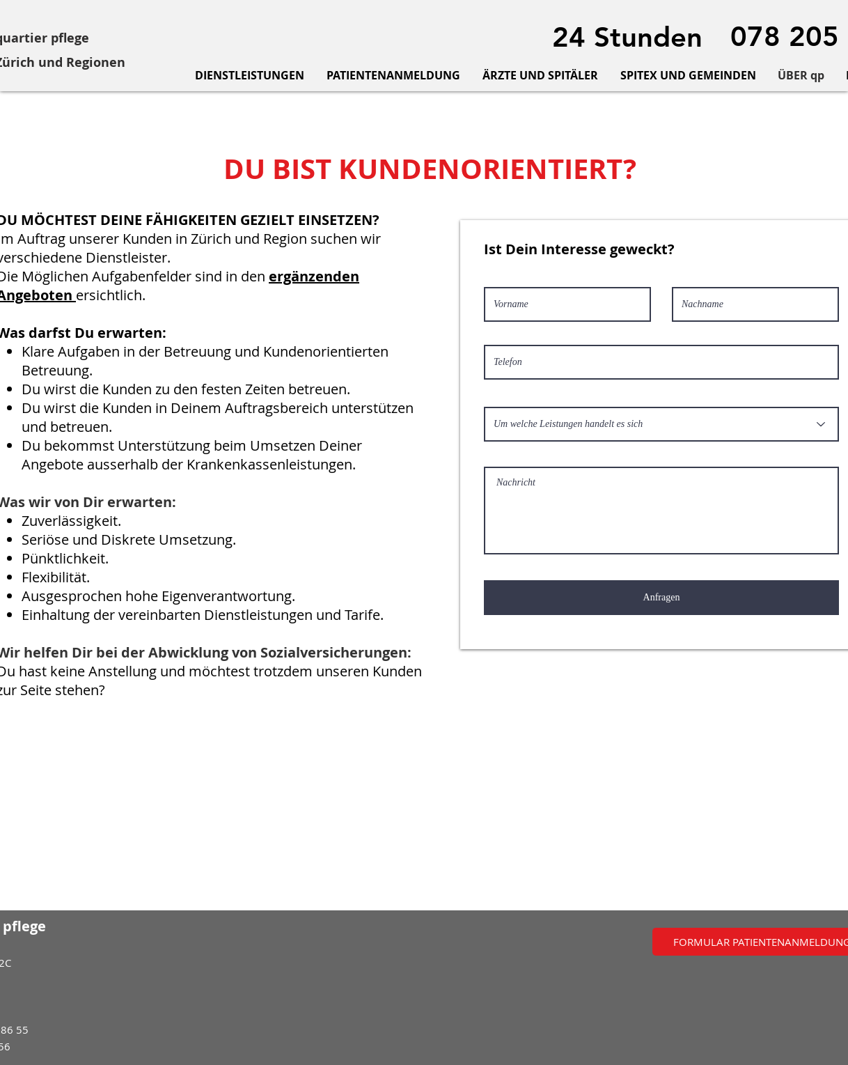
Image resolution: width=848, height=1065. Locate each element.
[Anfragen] (661, 597)
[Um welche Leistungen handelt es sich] (661, 424)
